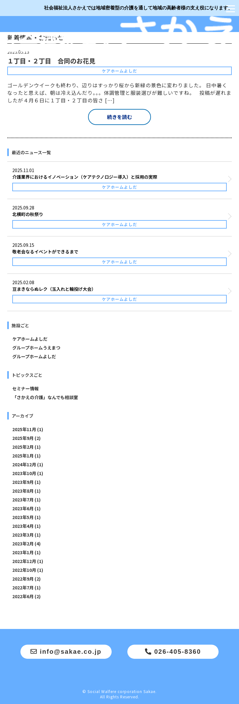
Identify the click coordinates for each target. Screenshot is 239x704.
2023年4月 (23, 526)
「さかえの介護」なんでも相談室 (45, 397)
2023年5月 (23, 517)
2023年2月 (23, 543)
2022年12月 (24, 561)
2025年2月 (23, 447)
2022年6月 (23, 596)
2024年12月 (24, 464)
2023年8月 (23, 491)
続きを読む (119, 117)
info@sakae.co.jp (66, 651)
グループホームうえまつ (36, 347)
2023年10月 (24, 473)
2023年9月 (23, 482)
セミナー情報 (25, 388)
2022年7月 (23, 587)
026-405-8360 (173, 651)
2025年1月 (23, 455)
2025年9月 (23, 438)
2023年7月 (23, 499)
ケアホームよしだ (29, 339)
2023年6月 (23, 508)
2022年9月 (23, 579)
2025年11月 (24, 429)
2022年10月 (24, 570)
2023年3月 (23, 535)
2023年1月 (23, 552)
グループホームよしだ (34, 356)
